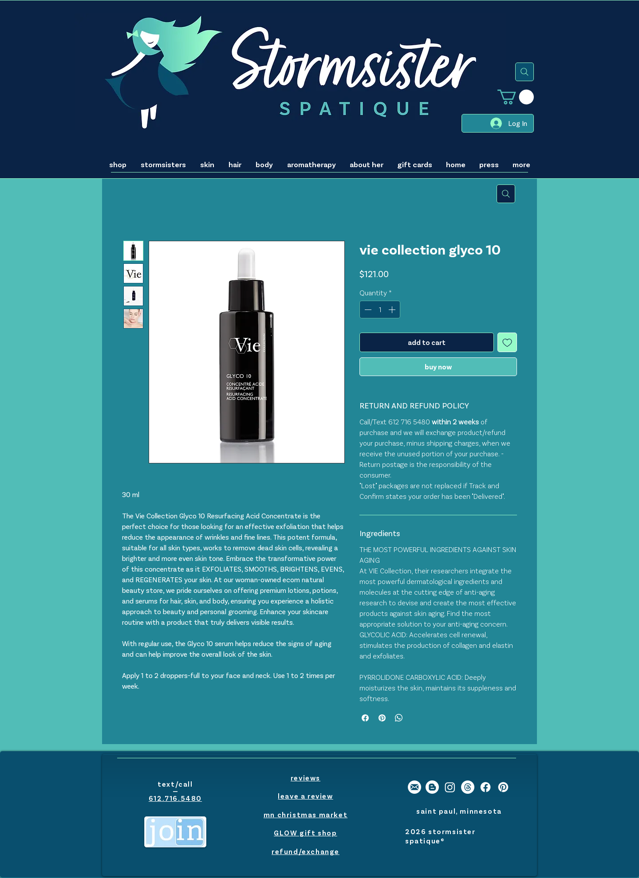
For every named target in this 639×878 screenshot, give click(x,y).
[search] (524, 72)
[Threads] (467, 787)
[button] (515, 97)
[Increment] (393, 309)
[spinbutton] (380, 309)
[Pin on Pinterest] (382, 718)
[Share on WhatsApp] (399, 718)
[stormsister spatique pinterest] (503, 787)
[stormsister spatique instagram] (450, 787)
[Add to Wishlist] (507, 342)
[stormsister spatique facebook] (485, 787)
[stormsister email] (414, 787)
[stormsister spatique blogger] (432, 787)
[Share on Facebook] (365, 718)
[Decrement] (367, 309)
